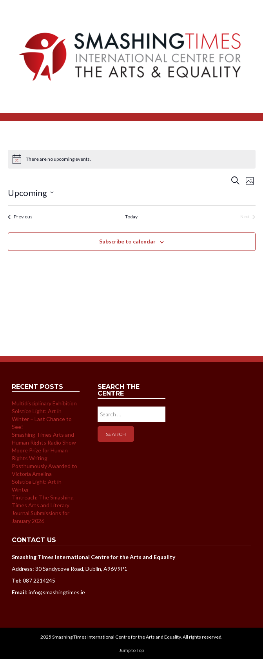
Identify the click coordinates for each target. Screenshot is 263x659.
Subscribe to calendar (127, 241)
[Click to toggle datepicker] (31, 192)
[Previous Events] (20, 217)
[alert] (132, 159)
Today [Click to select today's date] (131, 217)
